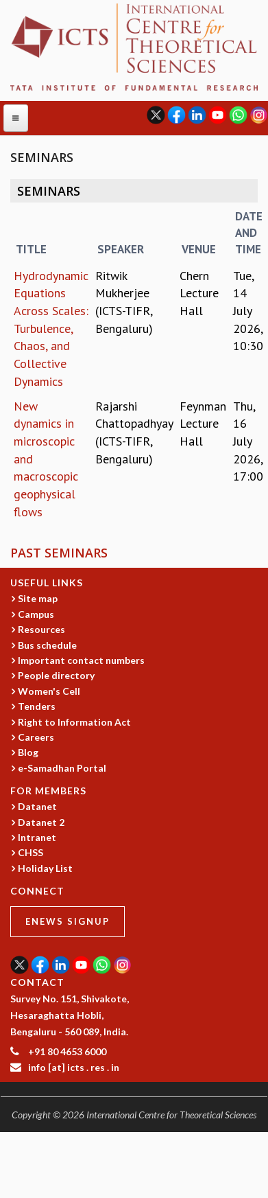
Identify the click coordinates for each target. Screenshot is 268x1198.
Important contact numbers (81, 660)
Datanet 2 (41, 822)
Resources (41, 629)
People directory (56, 675)
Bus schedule (47, 645)
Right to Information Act (74, 722)
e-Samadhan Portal (62, 768)
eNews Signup (67, 921)
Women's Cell (49, 691)
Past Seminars (59, 552)
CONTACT (37, 982)
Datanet (37, 806)
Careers (36, 737)
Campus (36, 614)
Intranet (37, 837)
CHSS (30, 852)
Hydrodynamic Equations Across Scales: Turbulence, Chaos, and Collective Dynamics (51, 328)
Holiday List (45, 868)
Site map (38, 598)
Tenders (37, 706)
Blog (28, 752)
